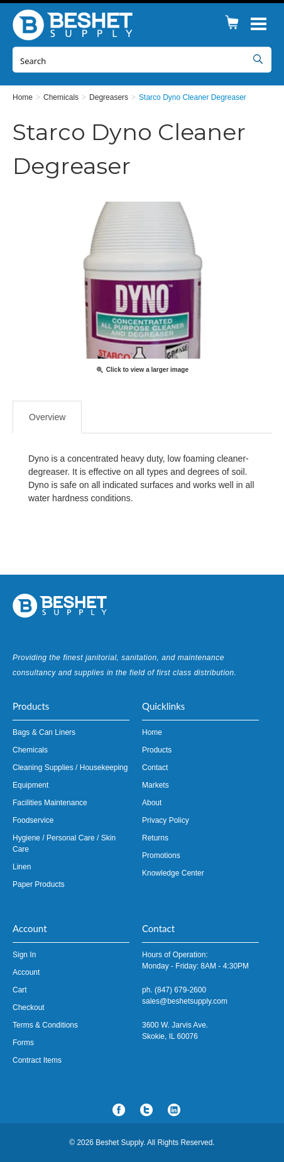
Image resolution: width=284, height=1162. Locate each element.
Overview (47, 417)
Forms (23, 1042)
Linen (22, 866)
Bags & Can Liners (44, 732)
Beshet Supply (75, 25)
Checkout (29, 1007)
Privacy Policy (165, 820)
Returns (155, 837)
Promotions (161, 855)
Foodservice (33, 820)
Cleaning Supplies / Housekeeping (70, 767)
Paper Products (39, 884)
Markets (155, 785)
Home (152, 732)
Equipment (30, 785)
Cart (20, 990)
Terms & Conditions (45, 1025)
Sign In (24, 954)
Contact (155, 767)
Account (26, 972)
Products (157, 750)
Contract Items (37, 1060)
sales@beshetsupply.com (184, 1001)
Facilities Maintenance (50, 802)
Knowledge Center (173, 873)
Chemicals (30, 750)
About (151, 802)
